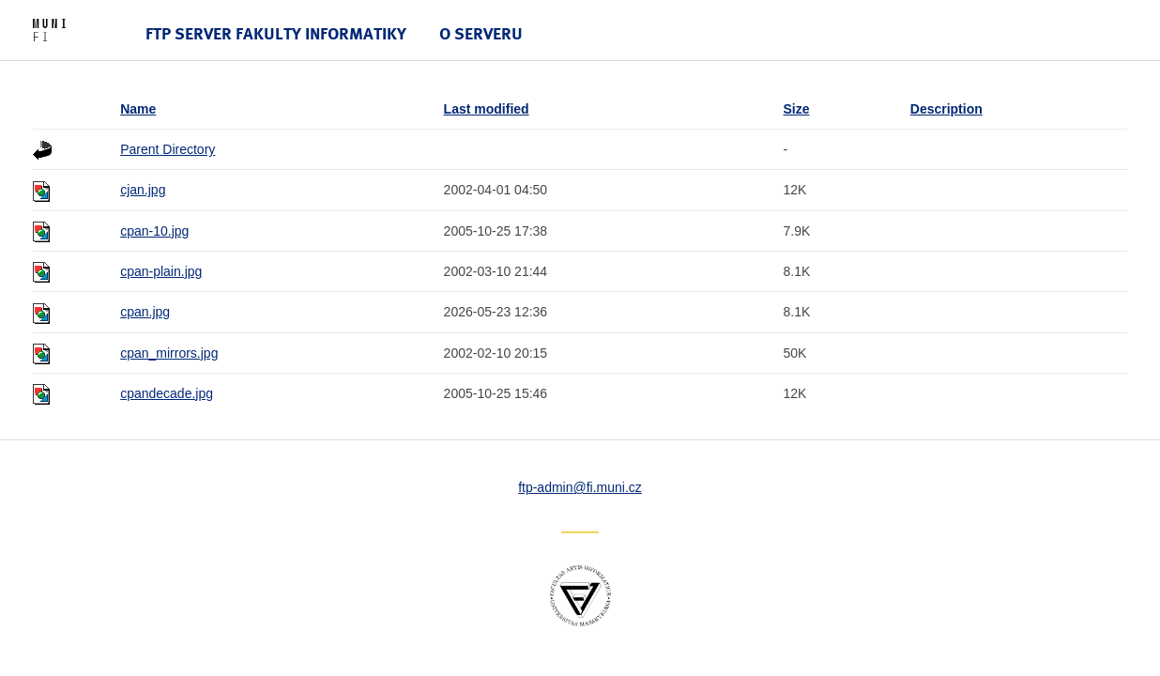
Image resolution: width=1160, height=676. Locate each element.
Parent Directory (167, 149)
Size (796, 108)
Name (138, 108)
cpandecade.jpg (166, 393)
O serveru (481, 33)
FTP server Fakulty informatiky (275, 33)
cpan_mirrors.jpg (169, 353)
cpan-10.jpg (154, 230)
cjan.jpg (142, 189)
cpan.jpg (145, 311)
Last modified (486, 108)
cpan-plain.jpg (161, 271)
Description (946, 108)
